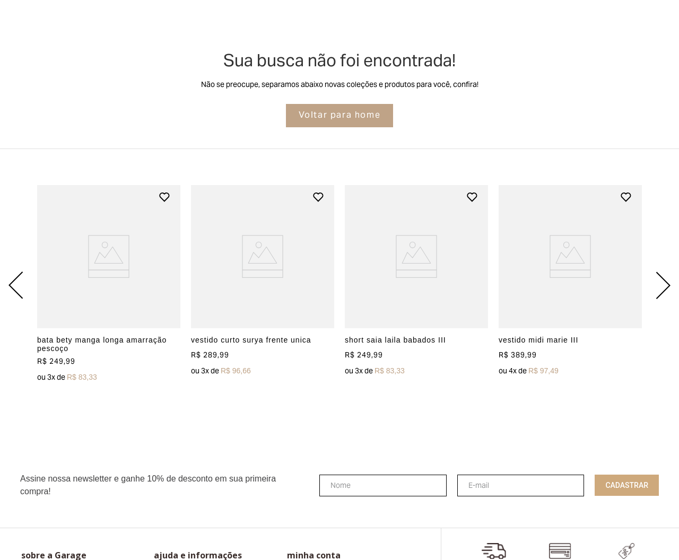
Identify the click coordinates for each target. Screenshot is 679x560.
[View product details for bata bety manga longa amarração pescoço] (108, 285)
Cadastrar (626, 485)
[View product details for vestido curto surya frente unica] (262, 285)
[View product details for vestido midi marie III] (570, 285)
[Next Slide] (663, 285)
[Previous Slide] (16, 285)
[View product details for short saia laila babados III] (416, 285)
